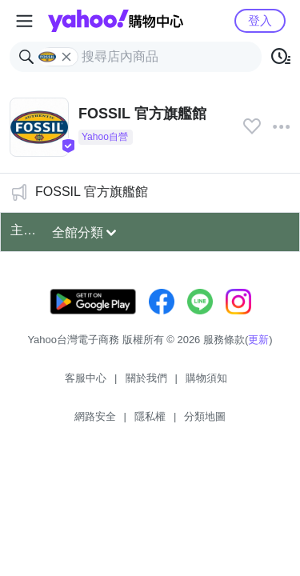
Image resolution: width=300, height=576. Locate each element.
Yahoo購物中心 (115, 21)
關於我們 (146, 378)
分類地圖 (205, 416)
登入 (260, 20)
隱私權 (150, 416)
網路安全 (95, 416)
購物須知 (206, 378)
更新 (258, 340)
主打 (23, 230)
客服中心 (85, 378)
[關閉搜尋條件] (66, 57)
